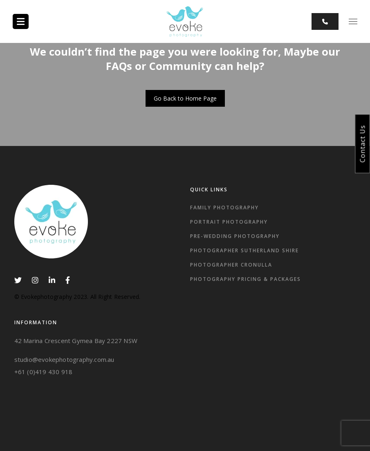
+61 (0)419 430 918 (43, 372)
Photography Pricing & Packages (245, 279)
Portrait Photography (229, 221)
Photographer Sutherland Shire (244, 250)
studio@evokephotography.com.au (64, 359)
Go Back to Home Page (185, 98)
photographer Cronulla (231, 264)
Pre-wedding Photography (235, 236)
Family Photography (224, 207)
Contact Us (362, 143)
